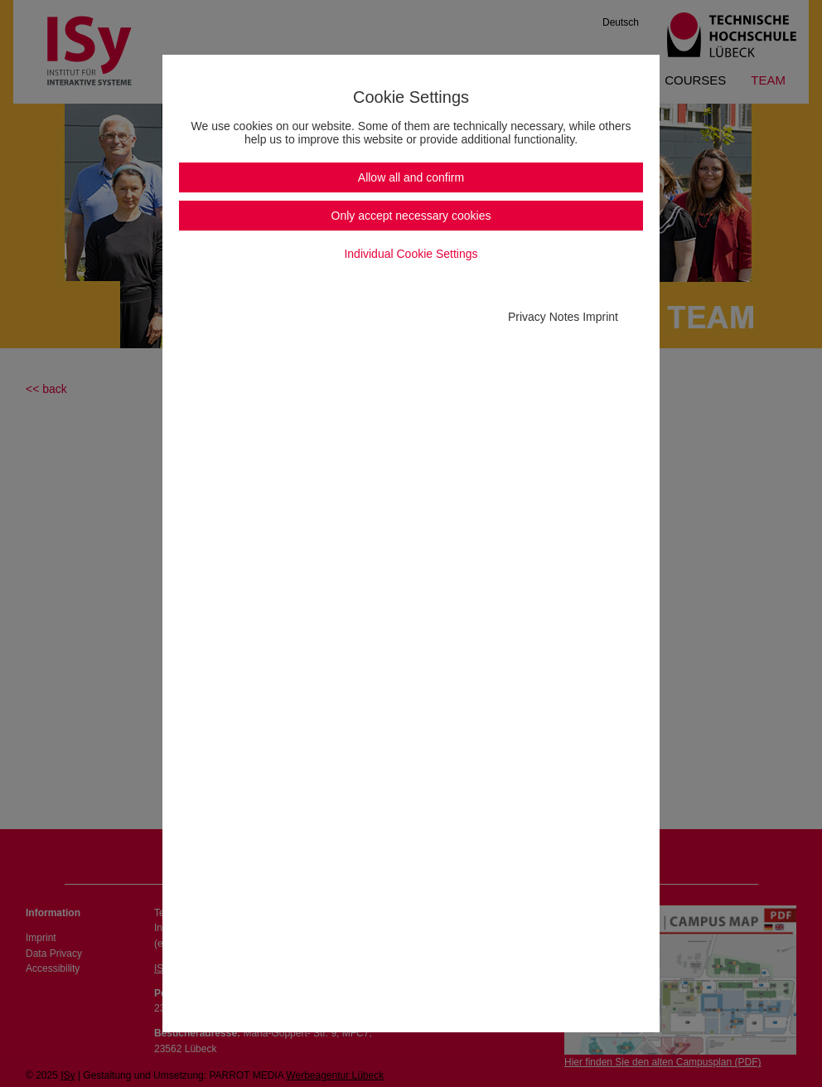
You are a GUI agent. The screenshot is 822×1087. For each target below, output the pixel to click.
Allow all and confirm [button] (411, 177)
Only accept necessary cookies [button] (411, 215)
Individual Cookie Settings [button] (410, 253)
